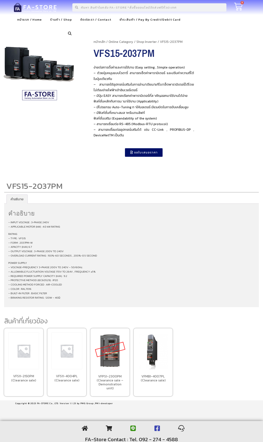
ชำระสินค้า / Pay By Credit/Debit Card (150, 19)
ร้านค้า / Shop (61, 19)
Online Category (121, 41)
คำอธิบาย (17, 199)
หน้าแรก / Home (29, 19)
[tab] (17, 199)
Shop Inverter (146, 41)
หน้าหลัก (99, 41)
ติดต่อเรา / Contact (95, 19)
